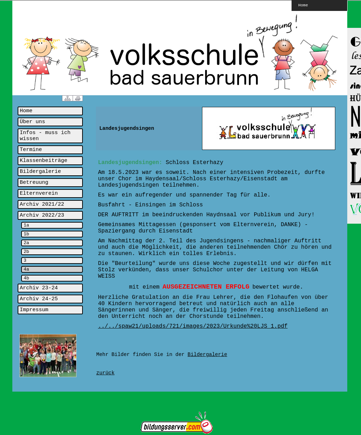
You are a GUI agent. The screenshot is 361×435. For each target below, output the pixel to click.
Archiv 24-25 (39, 299)
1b (26, 234)
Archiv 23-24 (39, 288)
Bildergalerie (40, 172)
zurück (105, 373)
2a (26, 243)
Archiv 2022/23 (42, 215)
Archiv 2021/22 (42, 204)
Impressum (34, 310)
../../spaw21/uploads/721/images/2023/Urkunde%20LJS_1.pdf (193, 326)
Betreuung (34, 183)
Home (303, 5)
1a (26, 225)
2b (26, 251)
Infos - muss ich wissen (45, 136)
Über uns (32, 122)
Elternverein (39, 194)
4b (26, 278)
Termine (31, 150)
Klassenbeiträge (43, 161)
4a (26, 269)
